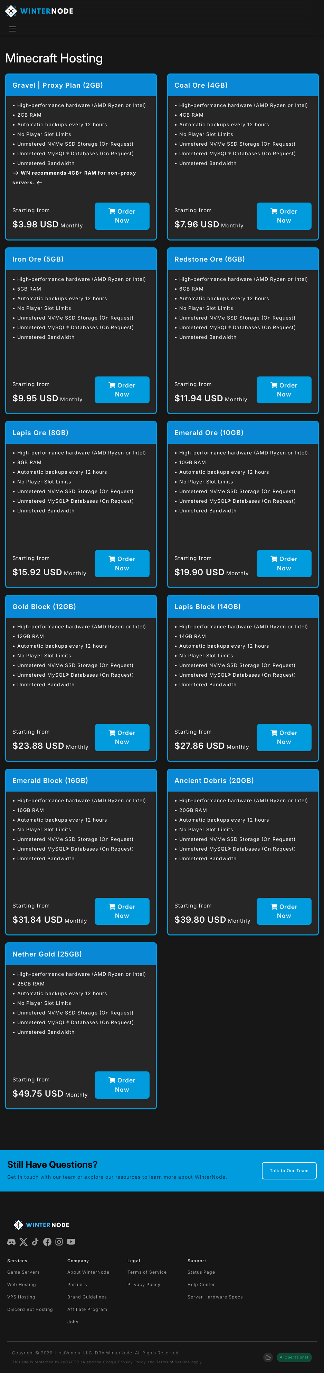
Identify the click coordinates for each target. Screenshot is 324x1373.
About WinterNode (88, 1272)
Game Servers (23, 1272)
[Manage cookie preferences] (268, 1357)
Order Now (122, 216)
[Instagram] (59, 1241)
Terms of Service (147, 1272)
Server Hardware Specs (215, 1297)
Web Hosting (21, 1284)
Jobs (72, 1321)
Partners (77, 1284)
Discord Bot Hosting (30, 1309)
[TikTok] (35, 1241)
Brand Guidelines (87, 1297)
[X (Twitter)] (23, 1241)
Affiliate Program (87, 1309)
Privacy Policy (144, 1284)
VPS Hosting (21, 1297)
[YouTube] (71, 1241)
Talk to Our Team (289, 1170)
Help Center (201, 1284)
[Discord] (11, 1241)
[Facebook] (47, 1241)
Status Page (201, 1272)
